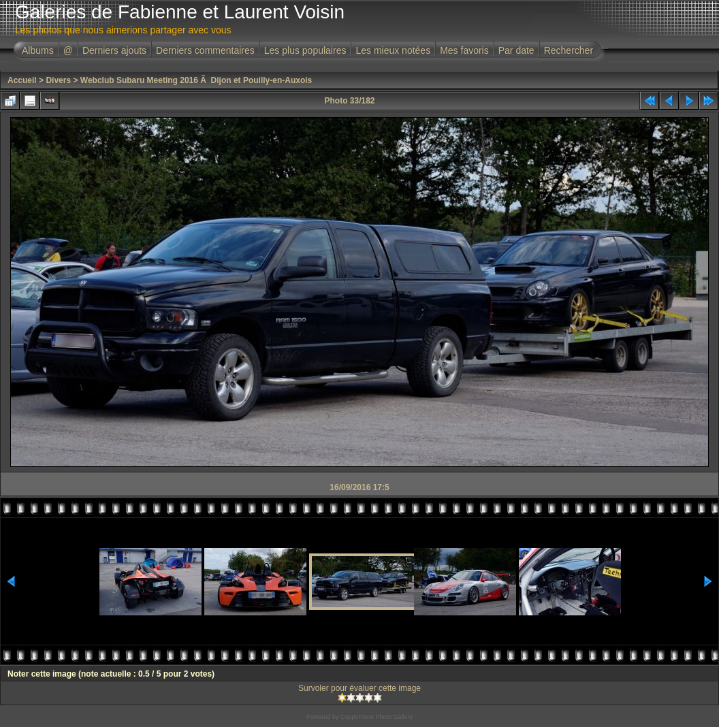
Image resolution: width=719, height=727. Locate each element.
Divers (58, 80)
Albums (38, 50)
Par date (516, 50)
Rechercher (568, 50)
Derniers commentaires (205, 50)
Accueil (22, 80)
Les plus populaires (305, 50)
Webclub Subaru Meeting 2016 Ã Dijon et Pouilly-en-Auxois (196, 80)
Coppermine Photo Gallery (376, 716)
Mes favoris (464, 50)
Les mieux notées (392, 50)
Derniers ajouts (114, 50)
